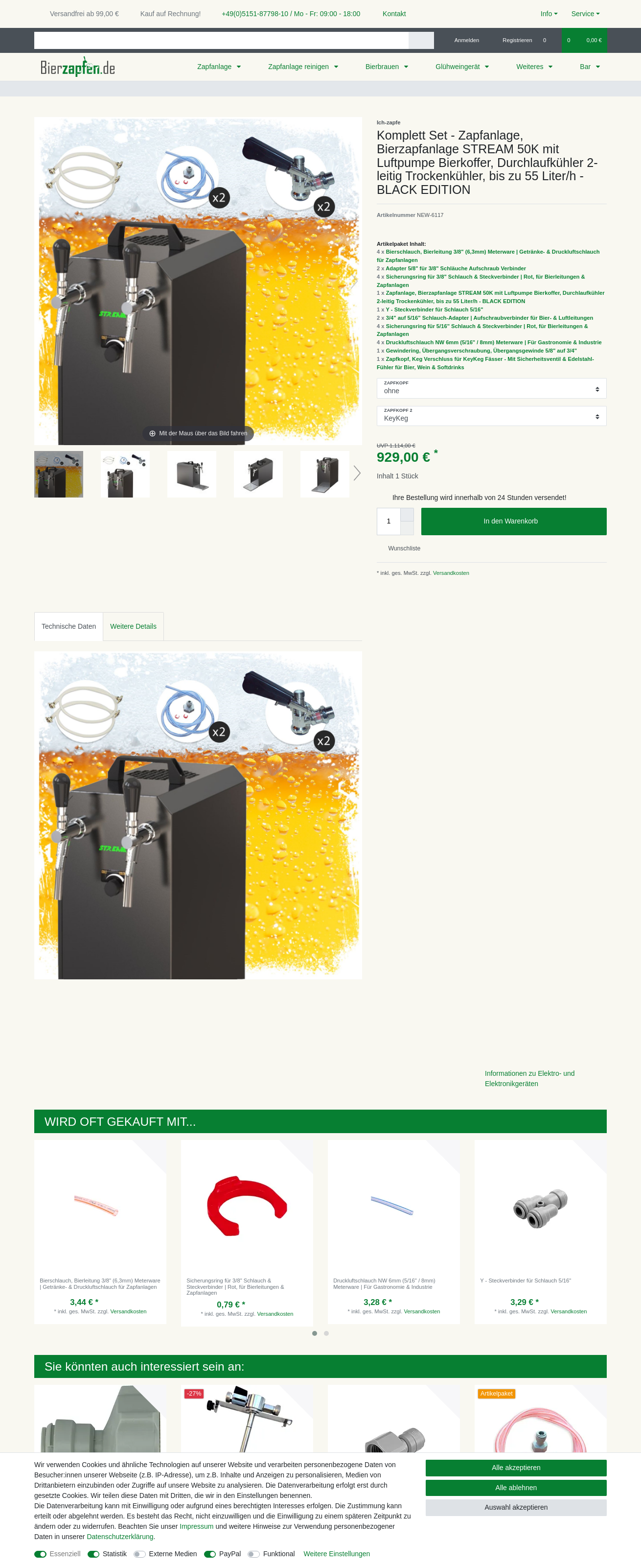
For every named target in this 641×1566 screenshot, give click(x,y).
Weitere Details (133, 626)
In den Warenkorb (541, 521)
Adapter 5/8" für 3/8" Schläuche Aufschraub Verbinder (456, 268)
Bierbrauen (383, 67)
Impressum (196, 1526)
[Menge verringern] (407, 528)
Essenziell (65, 1554)
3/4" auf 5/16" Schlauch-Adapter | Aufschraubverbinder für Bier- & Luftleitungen (490, 318)
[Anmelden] (463, 40)
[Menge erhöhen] (407, 515)
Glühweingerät (458, 67)
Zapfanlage (215, 67)
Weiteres (530, 67)
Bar (586, 67)
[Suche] (421, 40)
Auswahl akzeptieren (516, 1507)
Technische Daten (69, 626)
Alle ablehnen (516, 1488)
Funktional (279, 1554)
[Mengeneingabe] (388, 521)
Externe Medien (173, 1554)
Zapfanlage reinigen (299, 67)
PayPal (230, 1554)
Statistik (115, 1554)
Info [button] (546, 14)
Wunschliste (400, 548)
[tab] (68, 626)
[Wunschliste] (550, 40)
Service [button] (583, 14)
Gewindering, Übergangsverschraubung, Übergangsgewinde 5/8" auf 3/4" (481, 351)
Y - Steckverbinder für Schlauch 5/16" (434, 309)
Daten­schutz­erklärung (120, 1537)
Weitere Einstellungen (336, 1554)
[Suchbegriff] (221, 40)
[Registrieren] (512, 40)
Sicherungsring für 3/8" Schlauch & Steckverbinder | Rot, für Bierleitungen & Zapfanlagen (235, 1287)
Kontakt (390, 14)
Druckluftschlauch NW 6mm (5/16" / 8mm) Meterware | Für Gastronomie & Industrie (494, 342)
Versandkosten (450, 573)
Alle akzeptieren (516, 1467)
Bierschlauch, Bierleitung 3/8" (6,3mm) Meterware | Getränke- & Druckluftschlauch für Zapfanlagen (100, 1283)
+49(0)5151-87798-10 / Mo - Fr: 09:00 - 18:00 (287, 14)
